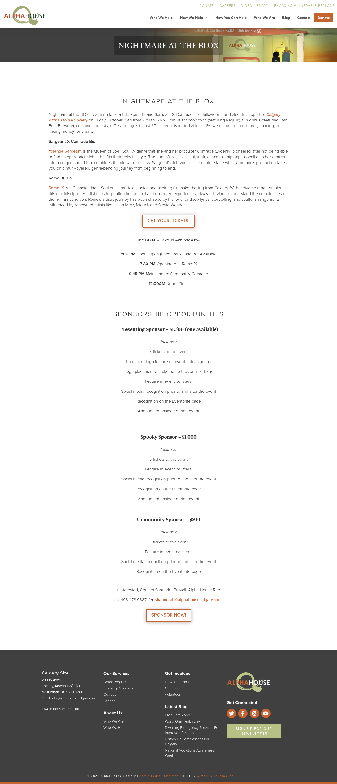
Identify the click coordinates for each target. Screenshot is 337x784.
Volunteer (172, 694)
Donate (206, 6)
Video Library (254, 6)
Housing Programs (118, 688)
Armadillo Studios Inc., (216, 775)
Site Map (171, 775)
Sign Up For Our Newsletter (254, 731)
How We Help (194, 17)
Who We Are (264, 17)
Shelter (109, 701)
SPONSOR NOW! (168, 615)
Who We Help (161, 17)
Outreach (110, 694)
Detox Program (115, 682)
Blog (286, 17)
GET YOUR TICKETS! (168, 221)
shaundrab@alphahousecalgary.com (189, 599)
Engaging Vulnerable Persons (304, 6)
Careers (228, 6)
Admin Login (150, 775)
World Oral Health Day (182, 721)
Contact (303, 17)
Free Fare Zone (177, 715)
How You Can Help (231, 17)
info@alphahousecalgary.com (73, 698)
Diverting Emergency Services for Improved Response (192, 730)
